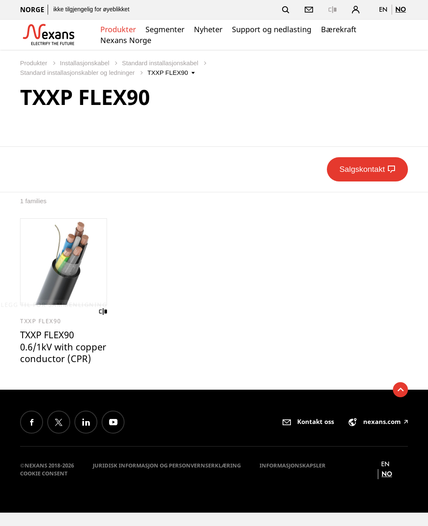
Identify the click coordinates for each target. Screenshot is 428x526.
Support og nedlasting (271, 29)
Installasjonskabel (85, 62)
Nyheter (208, 29)
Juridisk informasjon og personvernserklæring (167, 479)
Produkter (118, 29)
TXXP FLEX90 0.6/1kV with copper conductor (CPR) (60, 353)
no (400, 9)
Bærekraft (339, 29)
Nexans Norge (125, 40)
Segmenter (164, 29)
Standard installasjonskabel (161, 62)
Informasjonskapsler (293, 479)
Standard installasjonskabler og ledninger (78, 72)
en (383, 9)
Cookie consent (44, 486)
